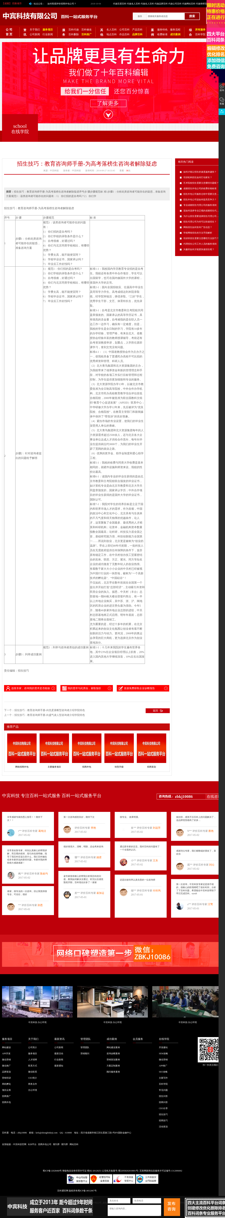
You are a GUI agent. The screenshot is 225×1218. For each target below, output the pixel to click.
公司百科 (124, 29)
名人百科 (111, 29)
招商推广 (6, 1096)
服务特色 (162, 29)
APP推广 (163, 1065)
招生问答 (163, 1096)
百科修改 (86, 29)
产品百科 (137, 29)
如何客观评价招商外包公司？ (62, 3)
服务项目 (7, 1039)
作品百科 (124, 34)
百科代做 (73, 29)
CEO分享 (163, 1108)
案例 (152, 32)
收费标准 (162, 34)
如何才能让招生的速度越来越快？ (200, 172)
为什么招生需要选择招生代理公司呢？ (202, 216)
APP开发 (6, 1053)
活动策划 (163, 1126)
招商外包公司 (44, 1144)
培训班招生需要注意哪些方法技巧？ (201, 238)
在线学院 (164, 1039)
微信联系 (32, 1072)
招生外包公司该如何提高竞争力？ (200, 199)
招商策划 (151, 767)
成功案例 (112, 1039)
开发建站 (163, 1047)
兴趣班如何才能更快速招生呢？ (198, 249)
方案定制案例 (113, 1065)
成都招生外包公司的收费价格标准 (200, 188)
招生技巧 (163, 1114)
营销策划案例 (113, 1059)
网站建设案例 (113, 1047)
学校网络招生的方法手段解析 (197, 232)
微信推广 (6, 1065)
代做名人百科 (133, 3)
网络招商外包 (22, 767)
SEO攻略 (163, 1072)
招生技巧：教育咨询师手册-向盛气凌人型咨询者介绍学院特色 (49, 715)
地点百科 (111, 34)
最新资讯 (59, 1039)
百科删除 (73, 34)
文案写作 (163, 1078)
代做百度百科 (119, 3)
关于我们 (35, 29)
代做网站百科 (188, 3)
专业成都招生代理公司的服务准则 (200, 205)
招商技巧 (163, 1120)
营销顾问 (84, 1053)
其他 (101, 32)
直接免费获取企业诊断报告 (136, 688)
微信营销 (6, 1059)
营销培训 (6, 1078)
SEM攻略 (163, 1053)
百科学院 (200, 34)
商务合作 (32, 1084)
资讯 (24, 32)
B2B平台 (32, 1144)
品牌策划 (6, 1072)
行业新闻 (48, 34)
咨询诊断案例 (113, 1053)
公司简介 (32, 1047)
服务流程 (175, 29)
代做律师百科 (202, 3)
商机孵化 (6, 1084)
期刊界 (56, 1144)
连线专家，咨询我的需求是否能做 (27, 688)
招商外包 (86, 767)
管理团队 (85, 1039)
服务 (140, 16)
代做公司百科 (175, 3)
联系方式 (32, 1065)
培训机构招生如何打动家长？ (197, 177)
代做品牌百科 (161, 3)
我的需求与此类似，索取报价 (81, 688)
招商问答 (163, 1102)
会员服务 (138, 1039)
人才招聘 (32, 1059)
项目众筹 (6, 1090)
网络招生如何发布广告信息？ (197, 227)
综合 (190, 32)
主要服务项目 (54, 767)
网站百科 (74, 1144)
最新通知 (58, 1065)
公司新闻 (35, 34)
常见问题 (163, 1090)
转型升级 (119, 767)
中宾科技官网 (19, 1144)
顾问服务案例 (113, 1072)
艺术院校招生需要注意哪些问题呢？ (201, 183)
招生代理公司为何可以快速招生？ (200, 221)
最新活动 (58, 1053)
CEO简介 (32, 1078)
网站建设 (6, 1047)
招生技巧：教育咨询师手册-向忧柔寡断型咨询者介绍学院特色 (49, 710)
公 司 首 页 (9, 32)
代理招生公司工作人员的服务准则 (200, 244)
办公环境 (32, 1090)
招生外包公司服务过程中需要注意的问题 (203, 194)
